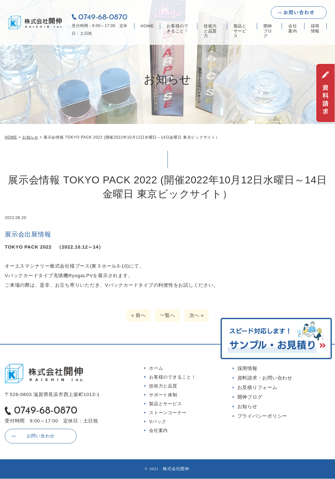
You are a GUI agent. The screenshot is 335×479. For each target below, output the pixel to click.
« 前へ (138, 315)
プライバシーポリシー (262, 416)
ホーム (156, 368)
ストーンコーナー (168, 412)
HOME (147, 26)
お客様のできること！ (177, 28)
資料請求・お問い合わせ (264, 377)
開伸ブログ (267, 31)
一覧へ (167, 315)
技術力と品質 (163, 385)
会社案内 (292, 28)
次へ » (196, 315)
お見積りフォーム (257, 387)
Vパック (157, 421)
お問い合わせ (40, 436)
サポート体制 (163, 394)
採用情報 (315, 28)
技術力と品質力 (210, 31)
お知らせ (247, 406)
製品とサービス (240, 31)
